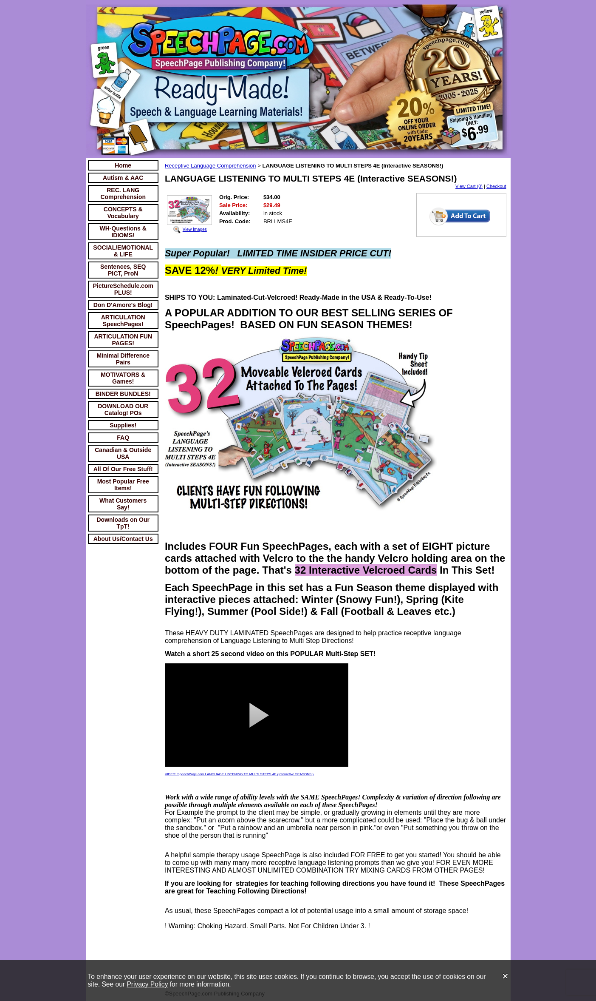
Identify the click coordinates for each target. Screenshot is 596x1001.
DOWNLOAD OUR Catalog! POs (123, 409)
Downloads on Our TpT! (122, 523)
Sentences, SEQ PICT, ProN (123, 270)
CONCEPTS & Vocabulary (123, 212)
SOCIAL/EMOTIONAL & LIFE (123, 251)
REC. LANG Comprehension (123, 193)
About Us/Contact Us (123, 538)
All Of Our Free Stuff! (123, 469)
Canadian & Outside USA (123, 453)
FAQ (123, 437)
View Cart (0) (469, 186)
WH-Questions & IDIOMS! (122, 232)
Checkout (496, 186)
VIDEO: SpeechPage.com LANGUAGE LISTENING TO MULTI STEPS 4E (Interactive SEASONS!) (239, 774)
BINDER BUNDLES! (123, 393)
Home (123, 165)
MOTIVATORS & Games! (123, 378)
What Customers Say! (123, 504)
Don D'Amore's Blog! (123, 304)
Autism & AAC (123, 177)
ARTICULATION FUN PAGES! (123, 340)
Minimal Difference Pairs (122, 359)
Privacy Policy (147, 984)
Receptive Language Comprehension (210, 165)
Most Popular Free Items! (123, 485)
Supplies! (123, 425)
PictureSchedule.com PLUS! (123, 289)
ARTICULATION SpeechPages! (123, 320)
